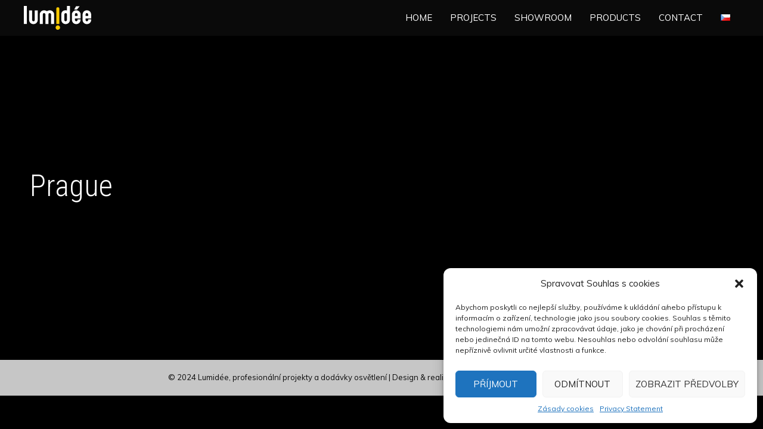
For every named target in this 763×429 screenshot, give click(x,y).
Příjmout (495, 384)
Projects (473, 17)
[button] (739, 284)
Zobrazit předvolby (687, 384)
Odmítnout (582, 384)
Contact (681, 17)
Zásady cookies (566, 408)
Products (615, 17)
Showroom (543, 17)
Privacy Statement (631, 408)
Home (418, 17)
